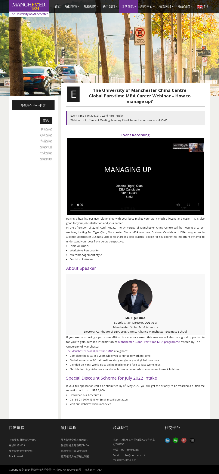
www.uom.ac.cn (101, 404)
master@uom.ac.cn (124, 460)
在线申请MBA (17, 445)
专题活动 (46, 141)
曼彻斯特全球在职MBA (74, 440)
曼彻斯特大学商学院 (21, 451)
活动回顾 (46, 159)
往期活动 (46, 153)
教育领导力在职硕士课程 (75, 456)
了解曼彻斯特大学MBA (22, 440)
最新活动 (46, 129)
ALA (100, 469)
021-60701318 (130, 450)
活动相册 (46, 147)
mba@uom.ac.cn (117, 399)
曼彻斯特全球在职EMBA (75, 445)
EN (202, 6)
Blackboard (16, 456)
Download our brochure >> (86, 395)
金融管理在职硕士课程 (74, 451)
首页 (58, 6)
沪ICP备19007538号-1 (70, 469)
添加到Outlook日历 (33, 105)
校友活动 (46, 135)
